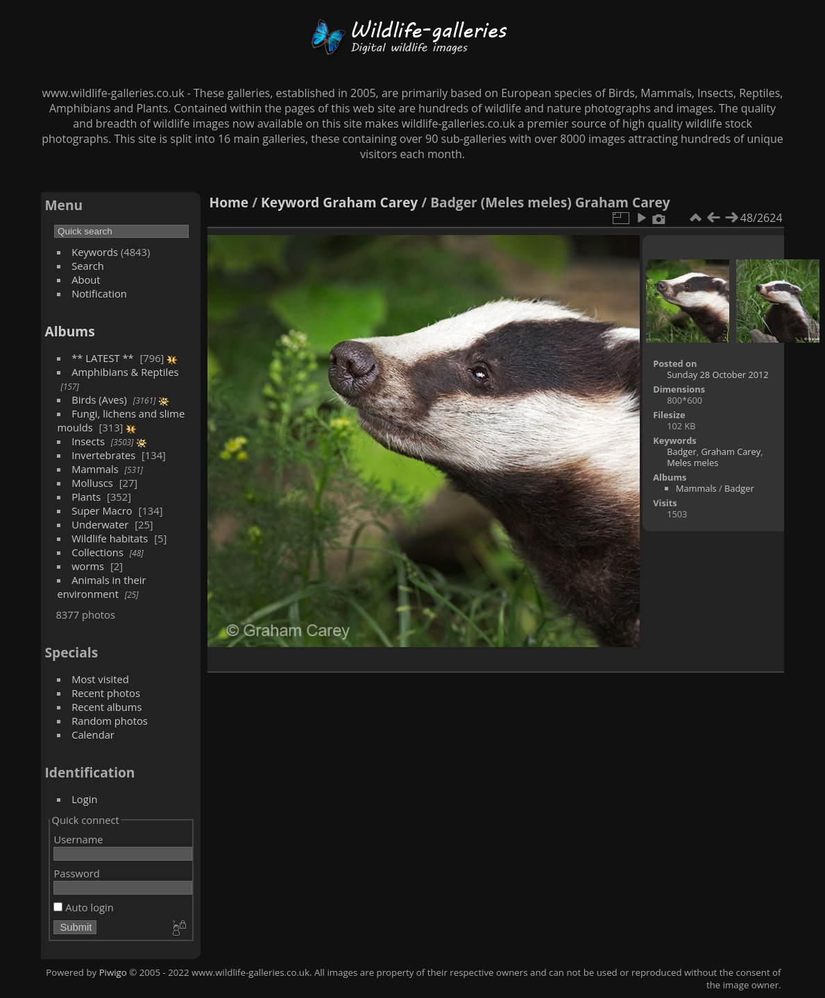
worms (87, 566)
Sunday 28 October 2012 (718, 374)
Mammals (95, 469)
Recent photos (105, 693)
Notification (99, 293)
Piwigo (113, 972)
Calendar (92, 734)
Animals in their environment (101, 587)
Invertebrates (103, 455)
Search (87, 266)
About (85, 279)
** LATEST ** (102, 358)
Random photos (109, 721)
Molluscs (92, 483)
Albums (69, 331)
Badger (682, 451)
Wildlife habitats (109, 538)
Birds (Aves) (99, 399)
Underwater (99, 524)
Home (228, 202)
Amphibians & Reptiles (124, 372)
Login (84, 799)
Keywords (94, 252)
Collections (97, 552)
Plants (86, 497)
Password (76, 873)
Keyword (290, 202)
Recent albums (106, 707)
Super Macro (102, 510)
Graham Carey (370, 202)
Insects (88, 441)
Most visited (100, 679)
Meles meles (692, 462)
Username (78, 839)
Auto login (83, 907)
